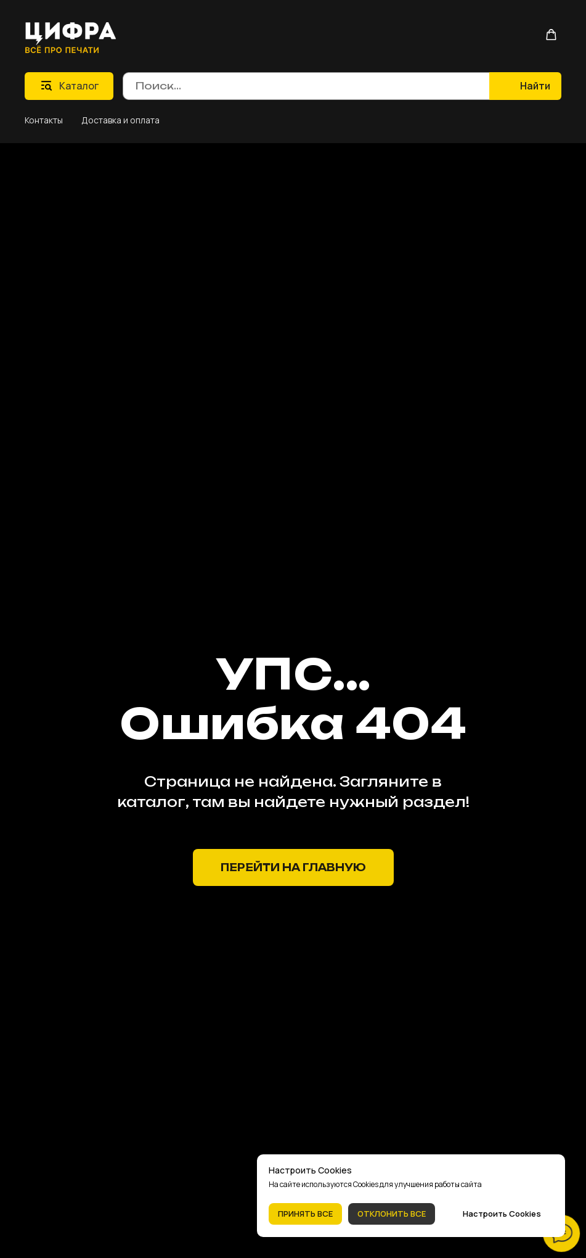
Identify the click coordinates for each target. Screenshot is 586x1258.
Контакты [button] (44, 120)
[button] (551, 35)
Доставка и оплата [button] (120, 120)
